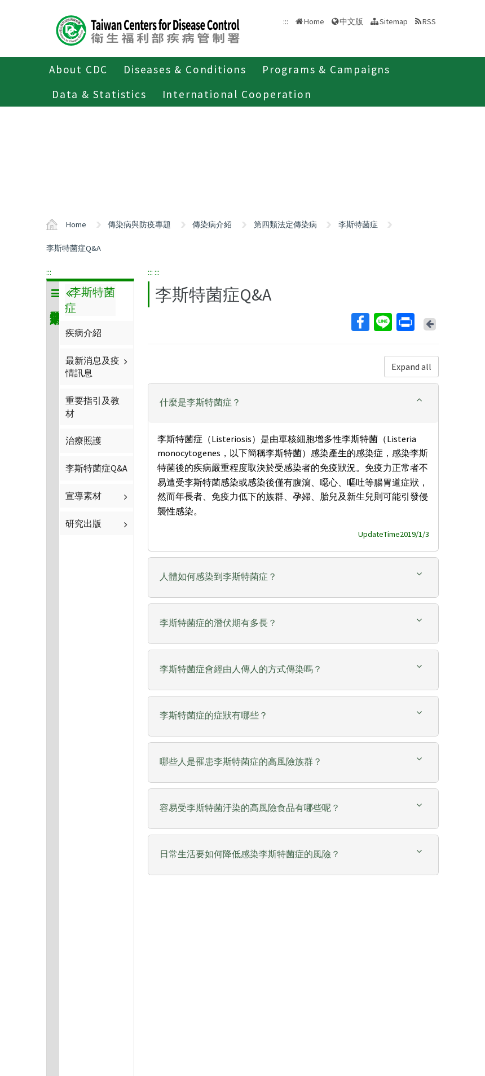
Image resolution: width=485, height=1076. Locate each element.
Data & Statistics (99, 94)
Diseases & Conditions (185, 69)
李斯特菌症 (358, 224)
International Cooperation (237, 94)
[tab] (293, 403)
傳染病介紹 (212, 224)
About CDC (78, 69)
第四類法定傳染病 (285, 224)
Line (382, 322)
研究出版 (97, 523)
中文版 (351, 21)
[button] (293, 402)
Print (405, 322)
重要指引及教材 (92, 406)
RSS (429, 21)
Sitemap (394, 21)
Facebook (359, 322)
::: (48, 271)
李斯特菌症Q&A (73, 248)
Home (314, 21)
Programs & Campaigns (326, 69)
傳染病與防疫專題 (139, 224)
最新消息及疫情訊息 (97, 366)
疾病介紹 (83, 332)
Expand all (411, 366)
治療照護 (83, 440)
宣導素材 (97, 495)
